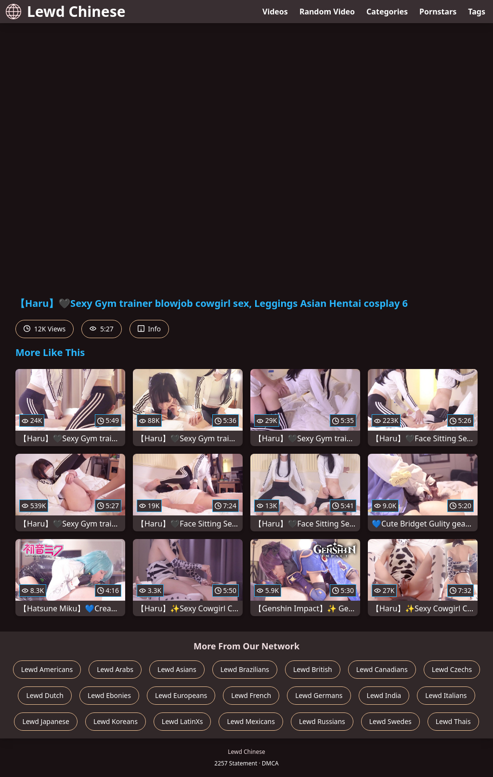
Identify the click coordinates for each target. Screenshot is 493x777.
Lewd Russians (322, 721)
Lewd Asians (176, 669)
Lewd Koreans (115, 721)
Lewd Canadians (382, 669)
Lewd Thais (453, 721)
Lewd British (312, 669)
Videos (275, 11)
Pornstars (437, 11)
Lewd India (384, 695)
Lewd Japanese (45, 721)
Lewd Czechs (452, 669)
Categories (387, 11)
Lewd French (251, 695)
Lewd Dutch (45, 695)
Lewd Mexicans (250, 721)
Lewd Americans (47, 669)
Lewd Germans (318, 695)
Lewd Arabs (115, 669)
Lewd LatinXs (182, 721)
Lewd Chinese (66, 11)
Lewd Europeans (181, 695)
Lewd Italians (446, 695)
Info (149, 328)
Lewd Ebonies (109, 695)
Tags (476, 11)
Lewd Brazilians (245, 669)
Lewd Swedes (390, 721)
